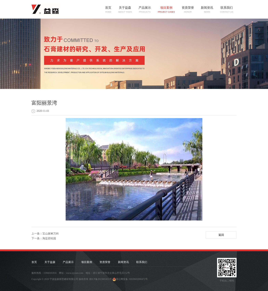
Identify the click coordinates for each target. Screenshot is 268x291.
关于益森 (125, 10)
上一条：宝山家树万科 (45, 233)
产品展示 (145, 10)
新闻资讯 (207, 10)
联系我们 (226, 10)
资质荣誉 (188, 10)
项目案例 (166, 10)
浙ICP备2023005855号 (100, 279)
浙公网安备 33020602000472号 (132, 279)
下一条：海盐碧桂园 (43, 238)
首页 (108, 10)
